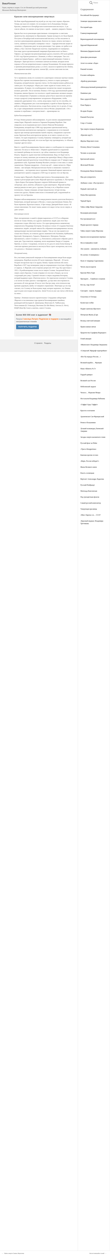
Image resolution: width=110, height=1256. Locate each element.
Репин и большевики (88, 422)
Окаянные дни (85, 93)
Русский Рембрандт (87, 485)
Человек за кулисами (88, 153)
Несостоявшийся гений (88, 243)
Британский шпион (87, 159)
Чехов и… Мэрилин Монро (90, 392)
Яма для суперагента (88, 177)
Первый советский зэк (88, 189)
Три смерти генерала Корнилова (92, 129)
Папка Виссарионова (88, 195)
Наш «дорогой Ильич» (88, 99)
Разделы (47, 343)
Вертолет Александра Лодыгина (92, 479)
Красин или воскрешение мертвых (93, 237)
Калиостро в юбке (87, 303)
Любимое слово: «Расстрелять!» (92, 183)
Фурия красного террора (89, 225)
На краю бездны (86, 111)
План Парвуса (85, 105)
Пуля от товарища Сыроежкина (91, 261)
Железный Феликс (87, 165)
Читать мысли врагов (88, 267)
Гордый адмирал (86, 375)
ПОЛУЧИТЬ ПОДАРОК (27, 327)
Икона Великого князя (88, 467)
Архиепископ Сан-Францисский (92, 416)
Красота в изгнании (87, 410)
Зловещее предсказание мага (90, 21)
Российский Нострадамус (89, 15)
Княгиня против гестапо (89, 455)
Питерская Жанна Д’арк (89, 315)
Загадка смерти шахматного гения (92, 437)
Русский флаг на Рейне (88, 443)
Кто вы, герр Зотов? (87, 285)
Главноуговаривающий (88, 33)
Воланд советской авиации (90, 321)
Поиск (93, 3)
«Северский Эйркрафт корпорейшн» (93, 351)
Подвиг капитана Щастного (90, 309)
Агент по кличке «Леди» (89, 63)
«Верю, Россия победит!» (89, 461)
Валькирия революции (88, 213)
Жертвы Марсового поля (89, 141)
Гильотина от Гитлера (88, 297)
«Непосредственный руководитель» (93, 87)
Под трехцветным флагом (89, 497)
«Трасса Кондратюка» (88, 449)
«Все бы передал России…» (90, 357)
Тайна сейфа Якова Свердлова (91, 207)
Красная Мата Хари (87, 273)
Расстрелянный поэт (87, 219)
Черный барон (85, 201)
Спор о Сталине (86, 123)
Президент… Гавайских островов (92, 279)
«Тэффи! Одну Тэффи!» (89, 404)
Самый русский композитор (90, 503)
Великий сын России (88, 381)
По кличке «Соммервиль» (89, 255)
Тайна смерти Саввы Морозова (91, 231)
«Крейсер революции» (88, 81)
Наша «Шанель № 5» (88, 369)
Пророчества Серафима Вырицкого (93, 333)
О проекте (38, 343)
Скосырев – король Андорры (91, 291)
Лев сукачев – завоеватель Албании (93, 249)
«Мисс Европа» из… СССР (90, 515)
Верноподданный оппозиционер (92, 39)
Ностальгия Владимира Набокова (92, 398)
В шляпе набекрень (87, 75)
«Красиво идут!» (86, 135)
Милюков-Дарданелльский (90, 51)
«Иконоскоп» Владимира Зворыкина (93, 345)
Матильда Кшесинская (88, 491)
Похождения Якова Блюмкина (91, 171)
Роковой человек (86, 69)
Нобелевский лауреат (88, 387)
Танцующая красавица (88, 509)
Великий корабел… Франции (91, 363)
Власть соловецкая (87, 473)
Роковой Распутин (87, 117)
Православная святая (88, 327)
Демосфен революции (88, 57)
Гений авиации (85, 339)
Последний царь (86, 27)
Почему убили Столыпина (90, 147)
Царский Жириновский (88, 45)
